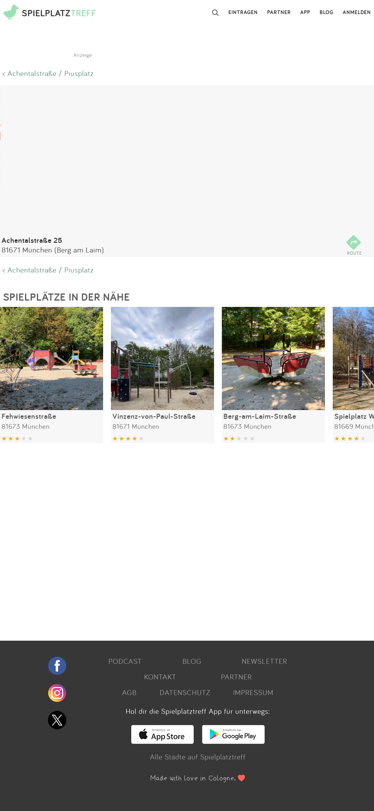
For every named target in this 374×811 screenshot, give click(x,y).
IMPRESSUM (253, 692)
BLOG (326, 12)
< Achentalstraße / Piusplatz (48, 73)
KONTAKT (160, 676)
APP (305, 12)
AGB (129, 692)
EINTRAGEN (243, 12)
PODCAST (125, 661)
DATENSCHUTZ (185, 692)
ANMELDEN (357, 12)
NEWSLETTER (264, 661)
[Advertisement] (184, 539)
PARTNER (279, 12)
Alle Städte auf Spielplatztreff (198, 756)
